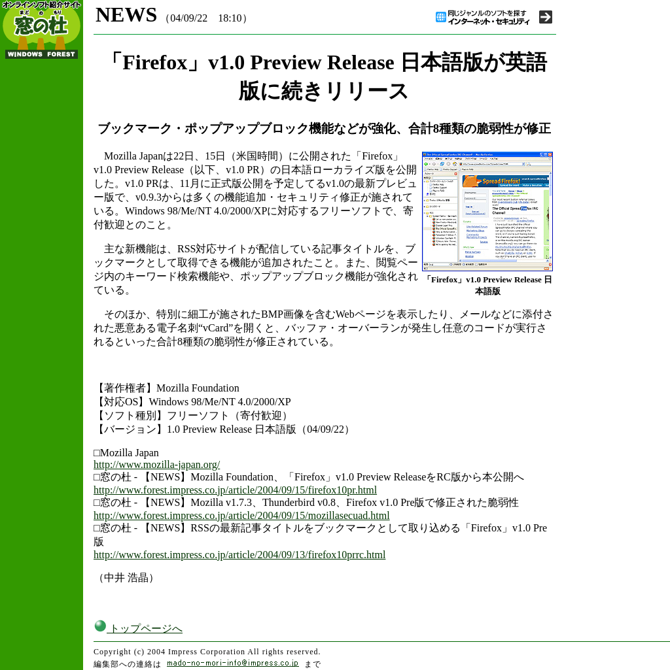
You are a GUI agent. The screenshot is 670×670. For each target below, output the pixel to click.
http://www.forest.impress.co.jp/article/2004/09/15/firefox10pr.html (235, 489)
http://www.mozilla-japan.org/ (157, 464)
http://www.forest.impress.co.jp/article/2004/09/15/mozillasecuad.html (242, 515)
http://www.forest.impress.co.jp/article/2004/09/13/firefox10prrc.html (239, 554)
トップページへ (138, 628)
